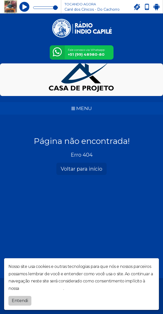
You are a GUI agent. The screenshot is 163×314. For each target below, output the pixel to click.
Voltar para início (81, 169)
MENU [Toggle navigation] (81, 108)
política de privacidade (41, 288)
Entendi (20, 300)
